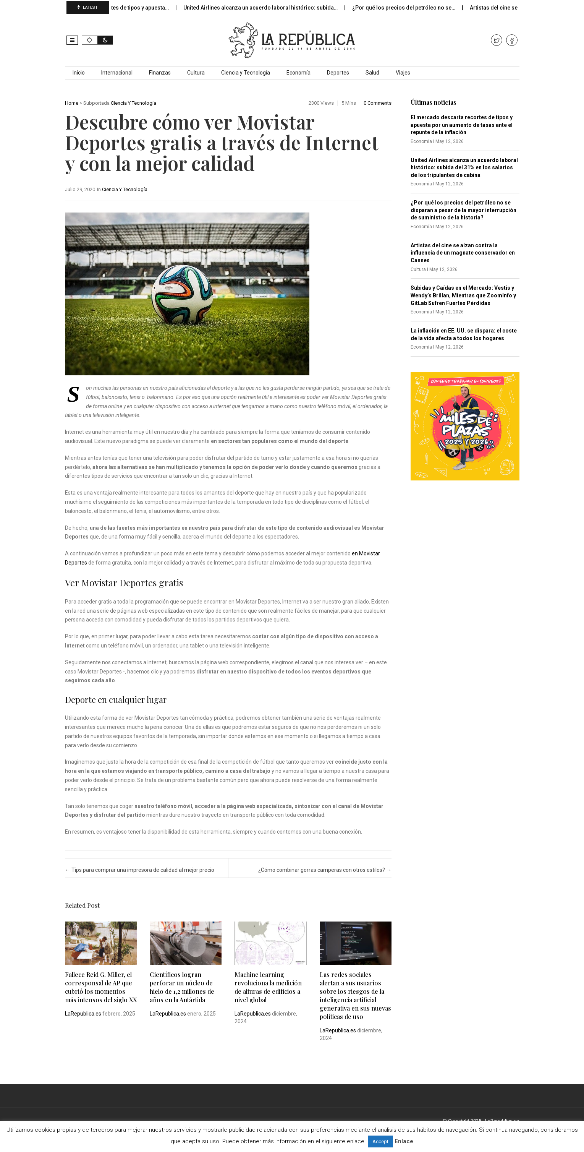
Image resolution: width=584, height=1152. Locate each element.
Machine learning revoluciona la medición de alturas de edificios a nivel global (268, 987)
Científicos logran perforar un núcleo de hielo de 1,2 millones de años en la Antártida (182, 987)
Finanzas (160, 73)
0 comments (377, 103)
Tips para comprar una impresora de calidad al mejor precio (139, 870)
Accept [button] (380, 1141)
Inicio (79, 73)
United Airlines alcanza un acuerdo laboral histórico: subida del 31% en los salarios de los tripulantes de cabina (464, 167)
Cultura (196, 73)
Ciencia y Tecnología (245, 73)
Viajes (403, 73)
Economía (298, 73)
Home (71, 103)
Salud (372, 73)
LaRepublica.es (83, 1014)
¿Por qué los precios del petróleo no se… (412, 8)
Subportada (96, 103)
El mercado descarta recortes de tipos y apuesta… (114, 8)
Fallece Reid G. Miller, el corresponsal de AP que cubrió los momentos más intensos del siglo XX (101, 987)
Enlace (404, 1141)
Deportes (338, 73)
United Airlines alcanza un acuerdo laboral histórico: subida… (268, 8)
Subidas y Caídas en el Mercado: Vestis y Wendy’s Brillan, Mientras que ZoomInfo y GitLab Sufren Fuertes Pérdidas (463, 295)
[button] (72, 40)
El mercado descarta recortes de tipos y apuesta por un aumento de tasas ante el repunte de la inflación (462, 124)
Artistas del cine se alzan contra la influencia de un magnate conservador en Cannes (463, 252)
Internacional (117, 73)
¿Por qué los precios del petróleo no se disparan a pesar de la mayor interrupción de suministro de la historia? (463, 210)
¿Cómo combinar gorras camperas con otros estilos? (324, 870)
